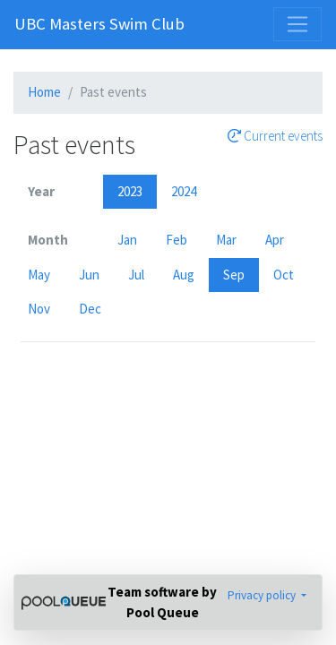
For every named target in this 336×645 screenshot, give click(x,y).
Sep (234, 274)
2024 (183, 191)
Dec (90, 308)
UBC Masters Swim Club (99, 23)
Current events (275, 136)
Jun (89, 274)
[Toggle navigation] (297, 24)
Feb (176, 239)
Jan (127, 239)
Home (44, 91)
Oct (283, 274)
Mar (226, 239)
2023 (129, 191)
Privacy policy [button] (263, 595)
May (39, 274)
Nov (39, 308)
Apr (274, 239)
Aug (183, 274)
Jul (136, 274)
